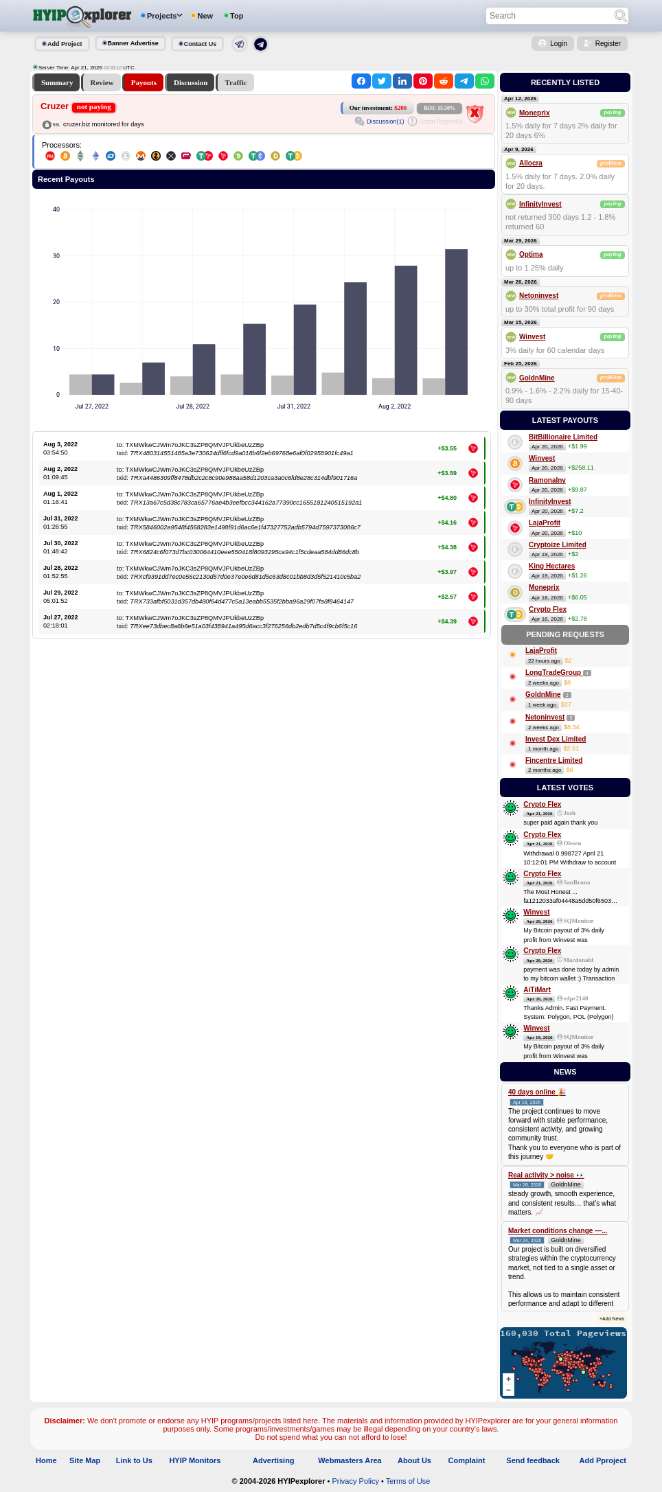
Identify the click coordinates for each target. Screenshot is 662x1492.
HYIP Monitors (194, 1460)
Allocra (531, 163)
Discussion (191, 82)
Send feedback (533, 1460)
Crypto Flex (548, 609)
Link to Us (134, 1460)
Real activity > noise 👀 (546, 1175)
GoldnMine (537, 378)
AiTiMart (537, 990)
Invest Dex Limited (555, 739)
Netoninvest (538, 295)
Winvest (532, 337)
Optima (531, 254)
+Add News (612, 1318)
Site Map (84, 1460)
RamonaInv (547, 480)
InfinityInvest (540, 204)
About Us (414, 1460)
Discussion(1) (385, 121)
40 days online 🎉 (537, 1092)
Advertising (274, 1460)
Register (608, 43)
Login (558, 43)
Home (46, 1460)
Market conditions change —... (557, 1231)
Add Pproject (603, 1460)
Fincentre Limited (553, 760)
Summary (57, 82)
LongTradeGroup (554, 672)
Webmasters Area (349, 1460)
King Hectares (552, 566)
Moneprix (534, 113)
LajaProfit (544, 523)
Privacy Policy (355, 1481)
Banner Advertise (133, 43)
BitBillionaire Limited (563, 437)
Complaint (467, 1460)
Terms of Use (408, 1481)
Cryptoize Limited (557, 545)
